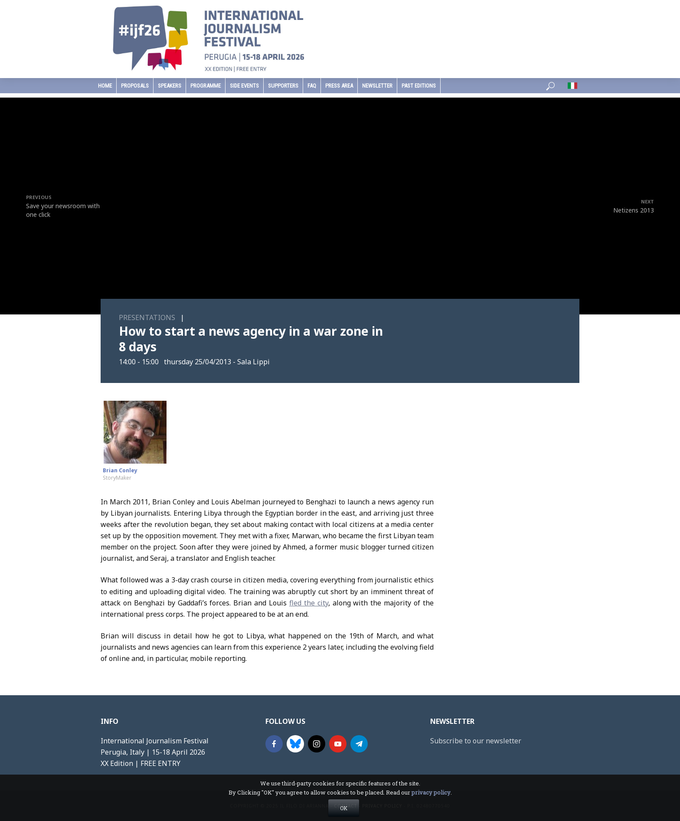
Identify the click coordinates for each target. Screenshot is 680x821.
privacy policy (431, 792)
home (105, 85)
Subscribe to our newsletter (475, 741)
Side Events (244, 85)
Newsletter (377, 85)
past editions (419, 85)
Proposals (135, 85)
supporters (283, 85)
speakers (169, 85)
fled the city (308, 603)
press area (339, 85)
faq (311, 85)
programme (205, 85)
